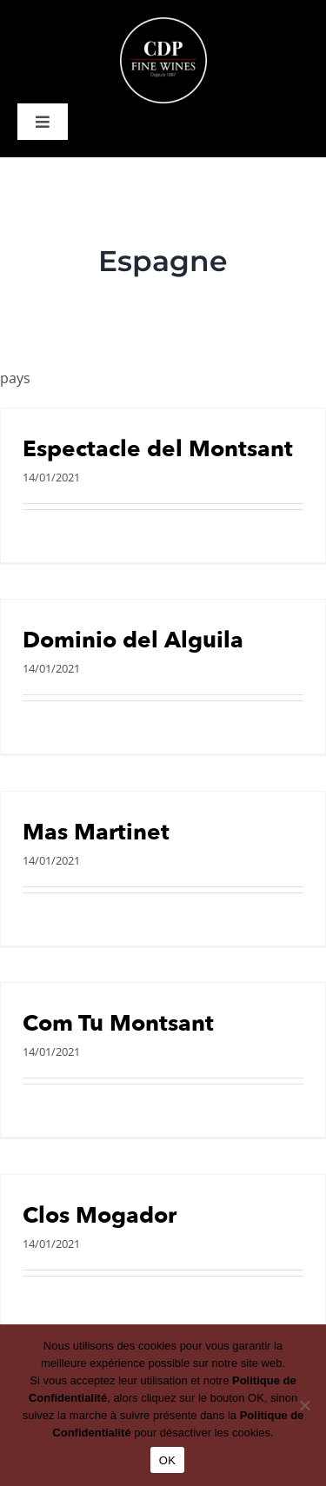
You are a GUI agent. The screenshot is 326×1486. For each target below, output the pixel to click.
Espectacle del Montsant (158, 449)
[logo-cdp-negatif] (163, 24)
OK (167, 1460)
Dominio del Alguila (133, 640)
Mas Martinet (96, 832)
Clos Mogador (99, 1215)
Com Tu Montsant (118, 1023)
